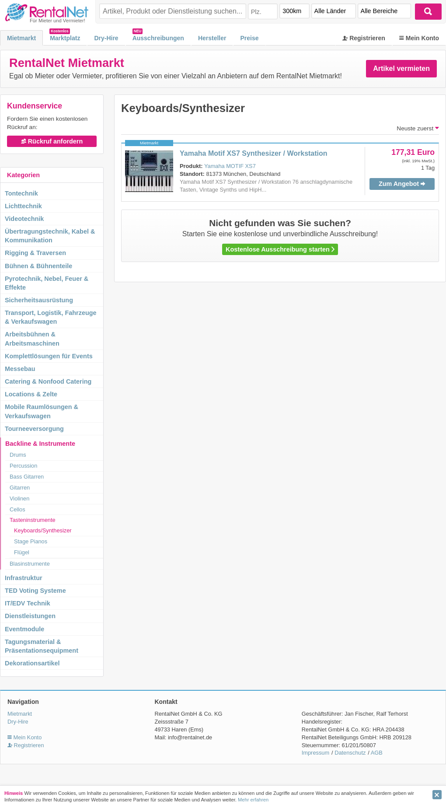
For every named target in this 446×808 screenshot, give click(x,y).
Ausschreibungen (158, 38)
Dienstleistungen (30, 615)
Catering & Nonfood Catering (48, 381)
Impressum (315, 752)
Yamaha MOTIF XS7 (230, 166)
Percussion (23, 465)
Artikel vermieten (401, 68)
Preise (249, 38)
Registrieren (363, 38)
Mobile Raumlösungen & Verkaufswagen (41, 411)
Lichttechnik (23, 206)
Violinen (19, 498)
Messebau (20, 368)
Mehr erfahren (253, 799)
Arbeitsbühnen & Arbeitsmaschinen (32, 338)
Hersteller (212, 38)
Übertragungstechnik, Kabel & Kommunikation (50, 236)
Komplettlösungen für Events (49, 356)
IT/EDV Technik (27, 603)
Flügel (21, 552)
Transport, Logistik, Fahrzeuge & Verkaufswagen (51, 317)
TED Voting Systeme (35, 590)
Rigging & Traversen (35, 252)
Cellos (17, 509)
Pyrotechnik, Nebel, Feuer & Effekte (46, 283)
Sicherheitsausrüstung (39, 300)
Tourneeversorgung (34, 428)
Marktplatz (65, 38)
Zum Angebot (402, 183)
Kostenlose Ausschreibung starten (280, 249)
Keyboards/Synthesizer (43, 530)
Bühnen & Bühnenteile (38, 265)
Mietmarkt (21, 38)
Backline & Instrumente (40, 443)
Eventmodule (24, 629)
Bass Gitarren (27, 476)
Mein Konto (419, 38)
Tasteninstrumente (33, 520)
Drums (18, 454)
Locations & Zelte (31, 394)
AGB (377, 752)
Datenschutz (350, 752)
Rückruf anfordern (52, 141)
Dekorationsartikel (32, 663)
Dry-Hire (106, 38)
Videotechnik (24, 218)
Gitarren (20, 487)
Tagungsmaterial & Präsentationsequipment (41, 646)
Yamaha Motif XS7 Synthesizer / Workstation (254, 153)
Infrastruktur (23, 577)
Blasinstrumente (30, 563)
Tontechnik (21, 193)
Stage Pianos (30, 541)
